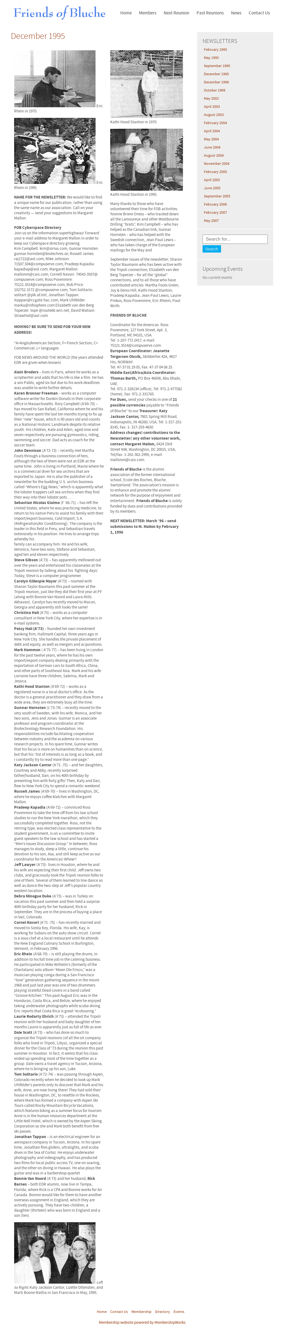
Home (126, 13)
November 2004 (216, 163)
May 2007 (211, 220)
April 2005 (212, 180)
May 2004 (211, 139)
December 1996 (216, 82)
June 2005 (212, 188)
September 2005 (217, 196)
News (236, 13)
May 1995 (211, 57)
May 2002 (211, 98)
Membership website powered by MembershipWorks (142, 1322)
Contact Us (259, 13)
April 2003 (212, 106)
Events (178, 1311)
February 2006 (215, 204)
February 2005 (215, 171)
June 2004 (212, 147)
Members (147, 13)
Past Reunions (210, 13)
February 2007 (215, 212)
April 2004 (212, 131)
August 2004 (214, 155)
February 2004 (215, 123)
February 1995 (215, 49)
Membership (141, 1311)
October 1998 (214, 90)
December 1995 (216, 74)
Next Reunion (176, 13)
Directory (162, 1311)
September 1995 (217, 66)
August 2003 (214, 114)
